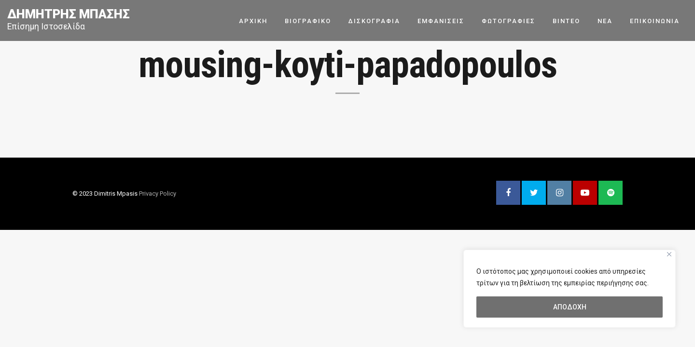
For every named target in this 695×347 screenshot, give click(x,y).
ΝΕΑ (605, 20)
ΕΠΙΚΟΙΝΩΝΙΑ (655, 20)
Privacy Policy (157, 193)
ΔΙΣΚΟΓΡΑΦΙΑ (374, 20)
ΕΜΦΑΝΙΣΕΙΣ (440, 20)
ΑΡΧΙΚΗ (253, 20)
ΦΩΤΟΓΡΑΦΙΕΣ (508, 20)
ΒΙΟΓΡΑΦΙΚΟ (308, 20)
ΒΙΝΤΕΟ (566, 20)
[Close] (669, 254)
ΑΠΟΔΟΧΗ (569, 307)
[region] (569, 289)
